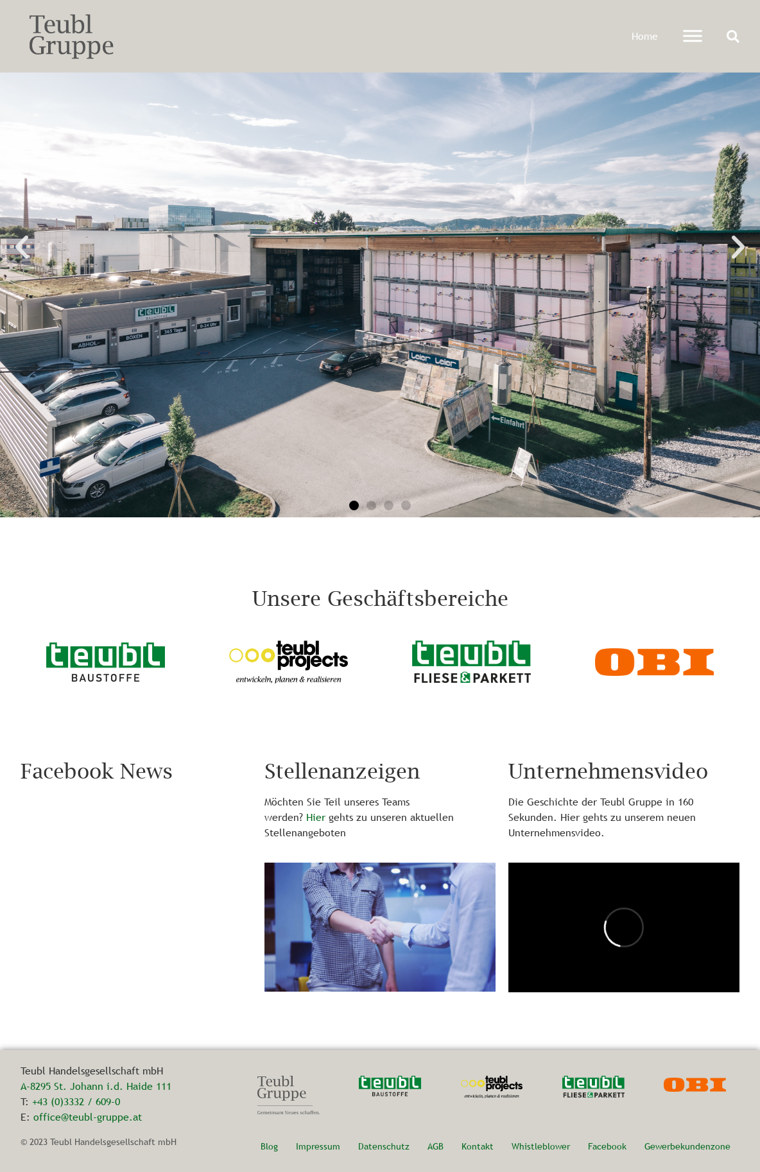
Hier (315, 817)
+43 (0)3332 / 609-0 (76, 1101)
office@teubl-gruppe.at (87, 1117)
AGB (436, 1146)
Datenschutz (384, 1146)
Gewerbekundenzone (687, 1146)
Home (645, 36)
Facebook (607, 1146)
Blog (269, 1146)
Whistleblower (541, 1146)
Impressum (318, 1146)
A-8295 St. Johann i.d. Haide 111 (96, 1086)
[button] (733, 36)
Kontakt (478, 1146)
